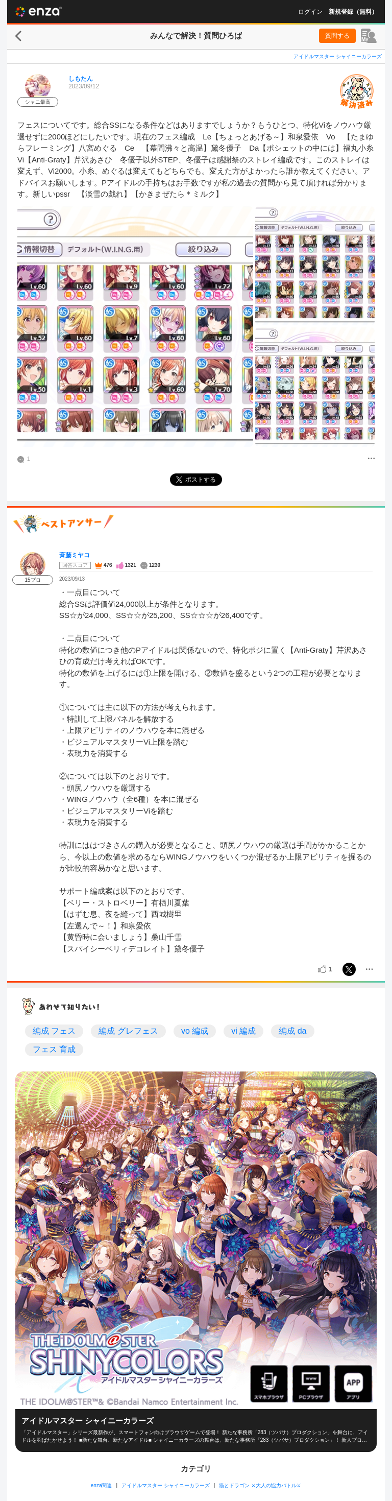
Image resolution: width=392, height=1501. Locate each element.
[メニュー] (371, 459)
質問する (337, 35)
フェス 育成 (54, 1049)
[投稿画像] (135, 326)
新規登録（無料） (353, 11)
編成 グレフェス (128, 1031)
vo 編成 (194, 1031)
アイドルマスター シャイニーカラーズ (337, 56)
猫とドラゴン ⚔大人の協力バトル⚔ (260, 1485)
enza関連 (101, 1485)
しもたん (80, 78)
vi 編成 (243, 1031)
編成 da (292, 1031)
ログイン (310, 11)
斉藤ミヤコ (74, 555)
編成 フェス (54, 1031)
